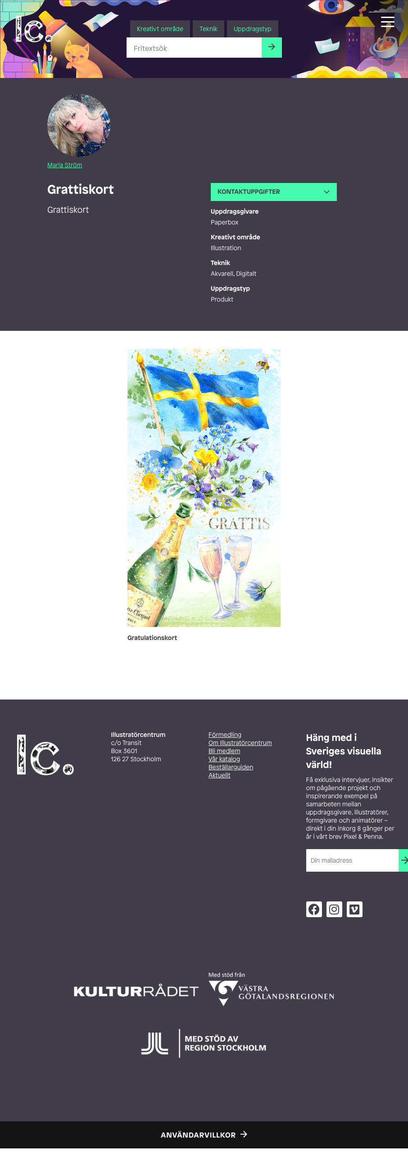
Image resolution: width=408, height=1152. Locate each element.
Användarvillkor (198, 1135)
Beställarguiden (231, 767)
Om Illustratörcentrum (240, 743)
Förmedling (225, 735)
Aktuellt (220, 775)
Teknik (208, 28)
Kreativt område (160, 28)
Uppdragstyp (253, 28)
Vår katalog (224, 759)
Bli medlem (224, 751)
